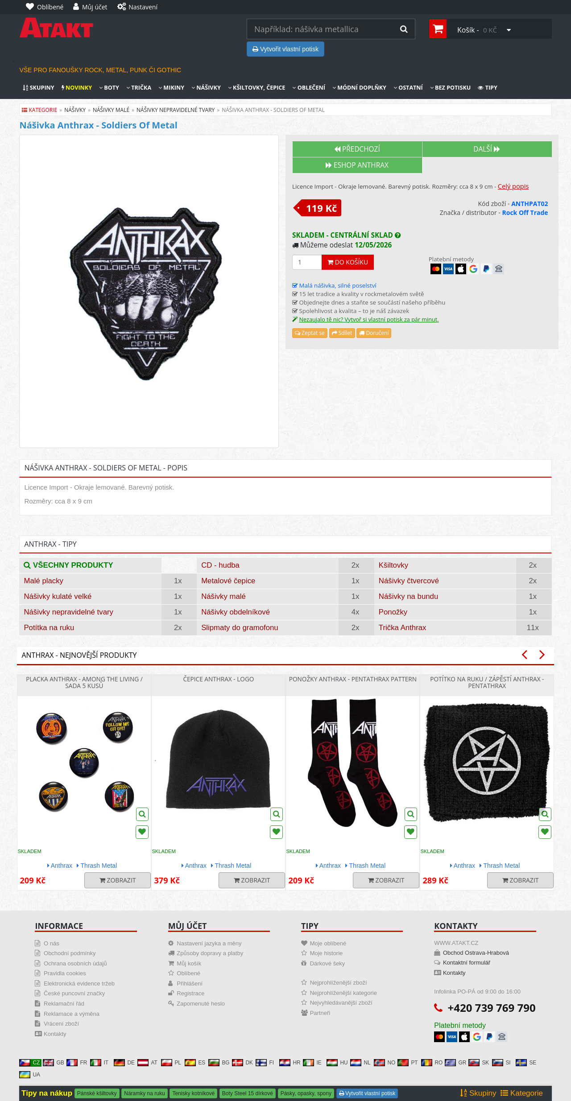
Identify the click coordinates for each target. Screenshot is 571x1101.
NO (384, 1062)
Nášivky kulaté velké (57, 596)
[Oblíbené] (47, 7)
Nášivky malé (223, 596)
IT (99, 1062)
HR (289, 1062)
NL (360, 1062)
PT (407, 1062)
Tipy (487, 87)
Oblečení (308, 87)
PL (171, 1062)
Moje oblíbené (328, 943)
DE (124, 1062)
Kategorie (39, 110)
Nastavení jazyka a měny (209, 943)
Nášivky (206, 87)
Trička (138, 87)
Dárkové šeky (327, 963)
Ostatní (408, 87)
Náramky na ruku (144, 1093)
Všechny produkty (68, 565)
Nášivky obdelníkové (235, 612)
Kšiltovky (393, 565)
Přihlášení (190, 983)
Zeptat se (310, 333)
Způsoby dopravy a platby (210, 953)
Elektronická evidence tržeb (79, 983)
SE (526, 1062)
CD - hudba (220, 565)
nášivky (75, 110)
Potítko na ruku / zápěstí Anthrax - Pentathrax (487, 682)
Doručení (374, 333)
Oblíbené (188, 973)
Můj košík (189, 963)
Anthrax (59, 865)
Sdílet (342, 333)
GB (53, 1062)
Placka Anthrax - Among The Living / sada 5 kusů (84, 682)
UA (29, 1074)
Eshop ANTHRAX (357, 165)
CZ (29, 1062)
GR (455, 1062)
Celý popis (513, 185)
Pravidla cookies (65, 973)
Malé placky (43, 581)
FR (76, 1062)
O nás (51, 943)
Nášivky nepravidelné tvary (68, 612)
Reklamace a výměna (71, 1013)
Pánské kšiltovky (97, 1093)
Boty (109, 87)
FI (265, 1062)
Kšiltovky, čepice (257, 87)
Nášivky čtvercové (409, 581)
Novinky (77, 87)
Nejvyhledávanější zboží (341, 1002)
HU (337, 1062)
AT (147, 1062)
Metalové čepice (228, 581)
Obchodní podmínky (69, 953)
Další (486, 149)
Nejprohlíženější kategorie (343, 993)
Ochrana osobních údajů (75, 963)
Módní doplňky (359, 87)
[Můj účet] (92, 7)
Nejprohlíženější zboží (338, 982)
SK (478, 1062)
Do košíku (347, 262)
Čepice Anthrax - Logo (218, 679)
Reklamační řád (64, 1003)
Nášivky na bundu (408, 596)
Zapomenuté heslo (201, 1003)
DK (242, 1062)
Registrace (190, 993)
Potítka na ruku (49, 627)
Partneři (320, 1013)
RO (432, 1062)
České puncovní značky (74, 993)
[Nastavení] (139, 7)
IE (312, 1062)
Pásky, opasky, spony (306, 1093)
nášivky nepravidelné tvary (176, 110)
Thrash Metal (97, 865)
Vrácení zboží (61, 1023)
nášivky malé (111, 110)
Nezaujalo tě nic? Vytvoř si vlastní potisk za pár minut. (369, 319)
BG (218, 1062)
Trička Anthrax (402, 627)
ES (195, 1062)
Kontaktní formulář (466, 962)
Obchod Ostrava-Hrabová (476, 952)
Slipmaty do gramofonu (239, 627)
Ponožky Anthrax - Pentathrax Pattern (353, 679)
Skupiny (38, 87)
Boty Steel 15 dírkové (247, 1093)
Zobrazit (117, 880)
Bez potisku (450, 87)
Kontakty (55, 1034)
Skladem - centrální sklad (346, 235)
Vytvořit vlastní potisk (285, 49)
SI (501, 1062)
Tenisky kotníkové (193, 1093)
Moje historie (326, 953)
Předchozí (357, 149)
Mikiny (171, 87)
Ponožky (393, 612)
